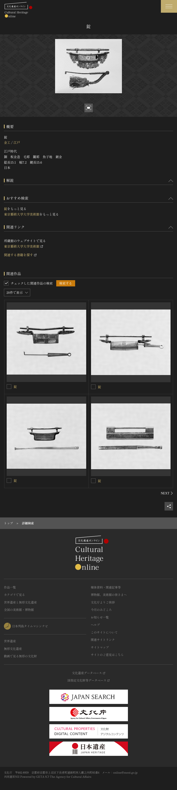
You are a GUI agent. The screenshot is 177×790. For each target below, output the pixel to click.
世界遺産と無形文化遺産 (20, 602)
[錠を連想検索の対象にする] (9, 386)
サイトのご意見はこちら (107, 654)
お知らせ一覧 (100, 617)
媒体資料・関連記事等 (106, 587)
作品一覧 (10, 587)
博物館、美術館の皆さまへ (109, 594)
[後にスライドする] (167, 493)
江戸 (16, 142)
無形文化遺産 (13, 648)
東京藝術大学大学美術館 (21, 214)
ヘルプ (95, 624)
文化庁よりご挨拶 (103, 602)
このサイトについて (104, 632)
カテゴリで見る (14, 594)
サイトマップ (100, 647)
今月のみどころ (101, 609)
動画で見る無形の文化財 (20, 656)
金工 (7, 142)
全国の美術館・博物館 (19, 609)
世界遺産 (10, 641)
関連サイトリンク (103, 639)
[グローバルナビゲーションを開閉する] (169, 6)
